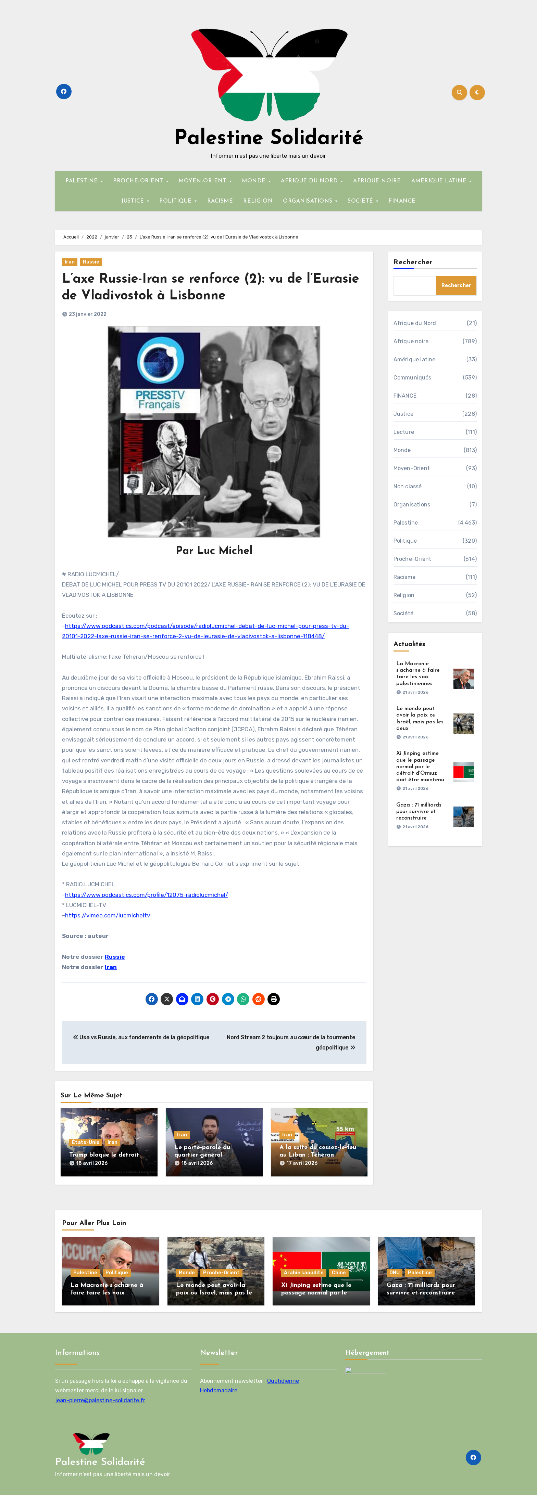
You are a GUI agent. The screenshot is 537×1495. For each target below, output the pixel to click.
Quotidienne (283, 1380)
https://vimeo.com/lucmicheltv (107, 915)
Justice (403, 414)
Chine (339, 1273)
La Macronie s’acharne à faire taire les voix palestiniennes (107, 1292)
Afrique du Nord (415, 323)
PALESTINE (82, 181)
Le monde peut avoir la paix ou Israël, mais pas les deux (215, 1292)
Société (403, 613)
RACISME (220, 201)
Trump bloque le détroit (104, 1155)
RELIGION (258, 201)
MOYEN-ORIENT (203, 181)
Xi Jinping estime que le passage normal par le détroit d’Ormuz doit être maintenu (420, 767)
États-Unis (85, 1142)
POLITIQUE (176, 201)
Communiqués (413, 377)
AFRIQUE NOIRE (377, 181)
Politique (405, 541)
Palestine (406, 522)
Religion (404, 595)
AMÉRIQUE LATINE (440, 181)
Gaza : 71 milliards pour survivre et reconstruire (418, 811)
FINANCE (402, 201)
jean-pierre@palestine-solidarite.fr (100, 1400)
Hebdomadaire (218, 1390)
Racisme (404, 577)
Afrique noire (411, 341)
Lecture (404, 432)
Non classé (408, 486)
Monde (402, 450)
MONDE (254, 181)
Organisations (412, 504)
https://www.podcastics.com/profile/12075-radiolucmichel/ (146, 894)
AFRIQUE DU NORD (310, 181)
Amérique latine (415, 359)
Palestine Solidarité (268, 139)
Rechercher (413, 262)
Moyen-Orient (412, 468)
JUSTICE (133, 201)
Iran (70, 262)
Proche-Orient (413, 559)
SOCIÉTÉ (361, 201)
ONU (394, 1273)
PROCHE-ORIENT (139, 181)
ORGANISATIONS (308, 201)
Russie (91, 262)
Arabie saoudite (304, 1273)
